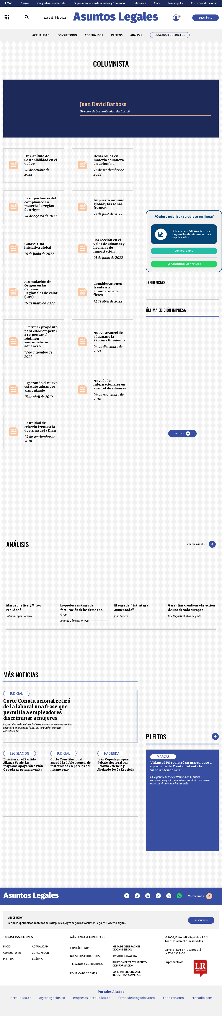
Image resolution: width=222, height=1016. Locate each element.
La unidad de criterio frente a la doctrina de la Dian (40, 426)
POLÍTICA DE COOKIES (83, 973)
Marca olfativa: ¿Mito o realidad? (23, 608)
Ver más (182, 433)
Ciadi (157, 3)
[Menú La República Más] (6, 17)
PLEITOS (116, 35)
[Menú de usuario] (176, 18)
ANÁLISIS (136, 35)
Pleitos (156, 736)
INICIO (7, 946)
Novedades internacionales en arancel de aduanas (109, 384)
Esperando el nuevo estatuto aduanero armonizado (41, 386)
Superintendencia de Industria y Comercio (99, 3)
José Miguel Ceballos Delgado (191, 616)
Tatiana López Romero (30, 616)
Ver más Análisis (201, 544)
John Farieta (138, 616)
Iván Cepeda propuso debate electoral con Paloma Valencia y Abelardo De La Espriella (115, 764)
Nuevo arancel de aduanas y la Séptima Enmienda (109, 336)
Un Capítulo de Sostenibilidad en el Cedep (40, 160)
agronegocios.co (52, 998)
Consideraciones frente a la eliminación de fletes (107, 289)
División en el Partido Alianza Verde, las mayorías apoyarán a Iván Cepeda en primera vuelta (23, 764)
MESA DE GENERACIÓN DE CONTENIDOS (126, 948)
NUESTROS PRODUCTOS (85, 956)
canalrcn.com (173, 998)
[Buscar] (26, 17)
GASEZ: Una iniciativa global (37, 246)
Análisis (17, 544)
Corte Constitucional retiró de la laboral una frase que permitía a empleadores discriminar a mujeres (36, 709)
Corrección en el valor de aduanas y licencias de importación (109, 245)
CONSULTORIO (67, 35)
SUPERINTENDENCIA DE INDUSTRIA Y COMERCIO (127, 973)
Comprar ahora (184, 250)
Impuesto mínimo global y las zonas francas (108, 204)
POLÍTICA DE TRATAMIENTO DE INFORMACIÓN (130, 964)
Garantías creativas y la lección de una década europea (191, 608)
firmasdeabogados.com (136, 998)
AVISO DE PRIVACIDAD (126, 956)
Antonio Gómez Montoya (84, 620)
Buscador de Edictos (170, 35)
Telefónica (139, 3)
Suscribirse (205, 17)
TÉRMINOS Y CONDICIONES (86, 963)
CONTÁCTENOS (80, 948)
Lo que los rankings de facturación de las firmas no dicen (81, 610)
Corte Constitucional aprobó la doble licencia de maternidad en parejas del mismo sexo (70, 764)
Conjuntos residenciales (52, 3)
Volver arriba (200, 896)
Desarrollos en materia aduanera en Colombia (108, 160)
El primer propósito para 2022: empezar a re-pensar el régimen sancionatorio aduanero (41, 336)
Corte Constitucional (204, 3)
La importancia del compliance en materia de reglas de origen (40, 204)
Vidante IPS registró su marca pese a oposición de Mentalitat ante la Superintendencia (181, 766)
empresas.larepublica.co (91, 998)
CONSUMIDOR (94, 35)
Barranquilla (175, 3)
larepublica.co (20, 998)
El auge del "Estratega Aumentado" (131, 608)
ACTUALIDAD (40, 35)
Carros (25, 3)
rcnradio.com (202, 998)
